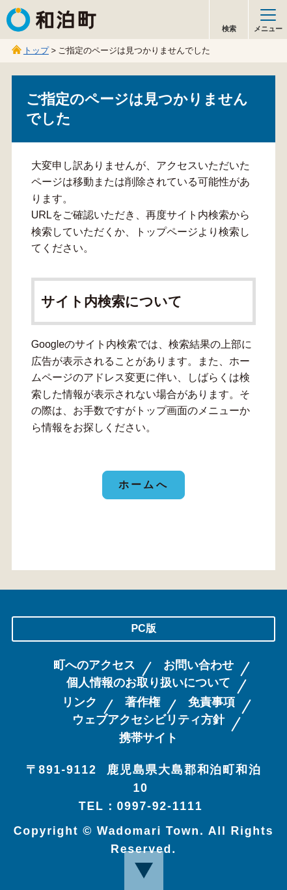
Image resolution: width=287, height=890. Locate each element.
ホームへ (143, 484)
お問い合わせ (198, 665)
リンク (79, 702)
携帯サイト (148, 738)
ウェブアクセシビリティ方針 (148, 720)
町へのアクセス (94, 665)
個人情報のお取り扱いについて (148, 683)
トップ (36, 50)
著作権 (142, 702)
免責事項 (211, 702)
